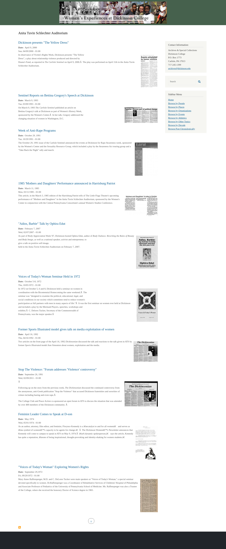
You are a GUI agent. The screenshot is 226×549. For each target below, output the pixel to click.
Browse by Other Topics (179, 121)
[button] (149, 71)
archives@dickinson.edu (179, 68)
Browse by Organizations (179, 110)
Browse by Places (176, 107)
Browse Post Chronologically (181, 129)
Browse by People (176, 103)
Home (171, 100)
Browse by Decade (176, 125)
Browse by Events (176, 114)
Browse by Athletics (177, 118)
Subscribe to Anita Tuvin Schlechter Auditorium (19, 527)
